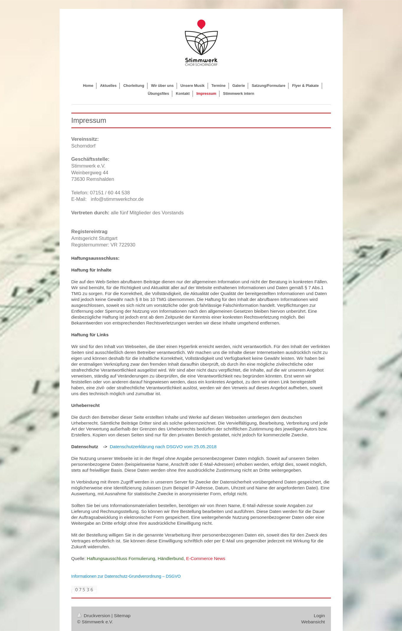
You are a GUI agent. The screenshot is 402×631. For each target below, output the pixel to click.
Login (319, 615)
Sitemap (122, 615)
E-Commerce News (205, 558)
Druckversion (94, 615)
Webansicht (313, 621)
